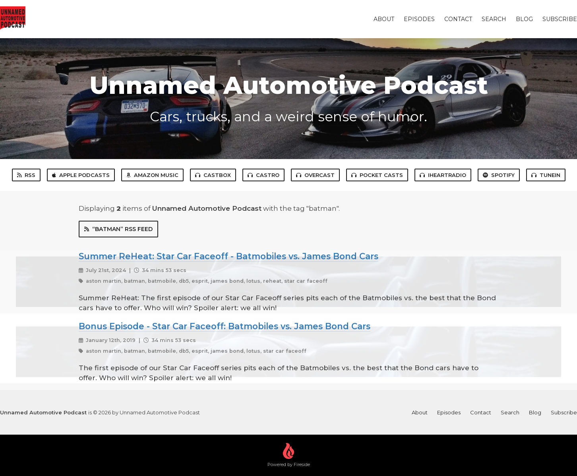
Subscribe (559, 19)
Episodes (419, 19)
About (384, 19)
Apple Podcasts (81, 175)
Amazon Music (152, 175)
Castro (263, 175)
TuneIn (545, 175)
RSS (26, 175)
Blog (524, 19)
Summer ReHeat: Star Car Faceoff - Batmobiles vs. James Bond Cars (228, 256)
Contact (458, 19)
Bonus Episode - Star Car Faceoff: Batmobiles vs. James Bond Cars (224, 326)
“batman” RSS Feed (118, 229)
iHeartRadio (443, 175)
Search (494, 19)
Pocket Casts (377, 175)
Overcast (315, 175)
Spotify (499, 175)
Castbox (213, 175)
